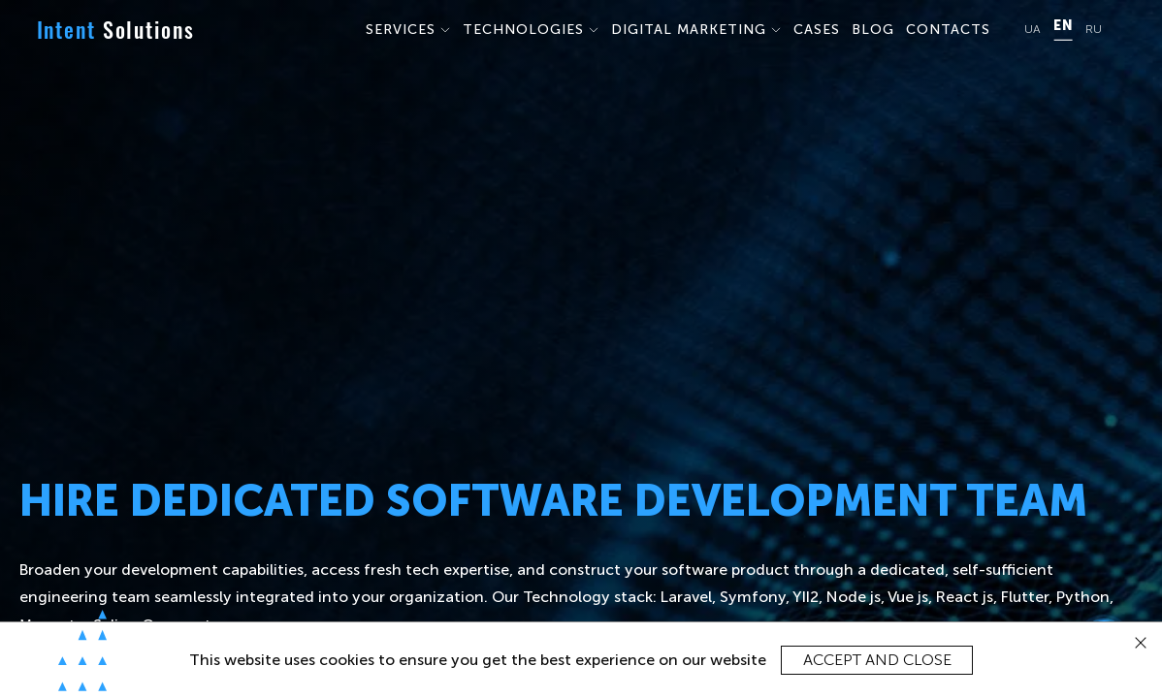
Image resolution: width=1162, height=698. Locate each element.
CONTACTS (948, 29)
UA (1032, 29)
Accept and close (877, 659)
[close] (1141, 643)
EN (1062, 26)
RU (1093, 29)
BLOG (873, 29)
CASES (816, 29)
